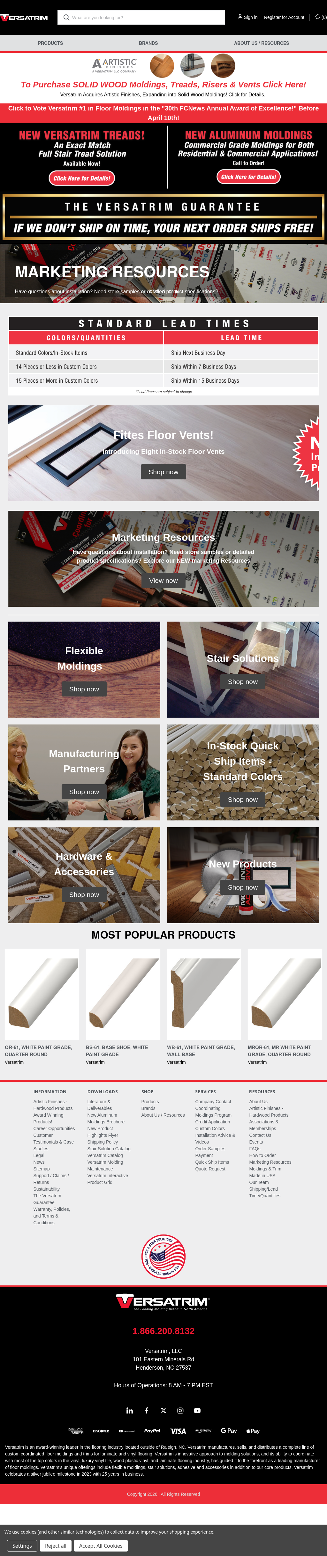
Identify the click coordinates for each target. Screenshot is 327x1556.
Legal (39, 1207)
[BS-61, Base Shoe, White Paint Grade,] (123, 1046)
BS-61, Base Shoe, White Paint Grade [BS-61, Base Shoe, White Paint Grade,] (117, 1103)
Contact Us (260, 1187)
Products (50, 43)
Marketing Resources (270, 1214)
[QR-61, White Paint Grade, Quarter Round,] (42, 1046)
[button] (82, 157)
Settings (22, 1545)
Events (256, 1193)
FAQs (254, 1200)
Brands (148, 43)
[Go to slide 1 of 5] (150, 343)
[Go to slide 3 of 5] (163, 343)
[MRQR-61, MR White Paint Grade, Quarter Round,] (285, 1046)
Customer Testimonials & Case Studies (54, 1194)
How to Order (262, 1207)
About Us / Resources (261, 43)
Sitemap (42, 1220)
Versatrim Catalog (105, 1207)
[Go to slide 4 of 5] (169, 343)
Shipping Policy (102, 1193)
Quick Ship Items (212, 1214)
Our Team (259, 1234)
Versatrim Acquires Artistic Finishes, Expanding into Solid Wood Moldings (142, 94)
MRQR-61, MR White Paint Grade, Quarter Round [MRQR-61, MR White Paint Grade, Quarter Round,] (279, 1103)
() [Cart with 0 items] (321, 17)
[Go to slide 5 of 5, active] (176, 343)
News (39, 1214)
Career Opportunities (54, 1180)
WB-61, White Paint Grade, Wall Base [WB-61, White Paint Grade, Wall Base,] (201, 1103)
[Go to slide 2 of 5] (157, 343)
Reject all (55, 1545)
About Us (258, 1153)
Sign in (251, 17)
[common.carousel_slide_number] (163, 299)
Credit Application (212, 1173)
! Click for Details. (245, 94)
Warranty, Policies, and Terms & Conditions (52, 1268)
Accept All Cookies (101, 1545)
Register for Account (284, 17)
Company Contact (213, 1153)
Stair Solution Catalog (109, 1200)
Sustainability (47, 1240)
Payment (204, 1207)
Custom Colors (210, 1180)
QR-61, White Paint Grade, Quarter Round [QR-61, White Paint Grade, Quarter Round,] (38, 1103)
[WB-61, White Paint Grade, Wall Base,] (204, 1046)
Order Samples (210, 1200)
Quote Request (210, 1220)
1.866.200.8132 (164, 1383)
